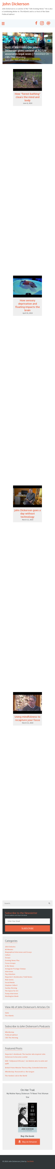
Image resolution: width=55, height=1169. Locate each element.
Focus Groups (10, 963)
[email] (27, 921)
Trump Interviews (11, 993)
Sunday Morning (11, 988)
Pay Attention (10, 974)
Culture (7, 955)
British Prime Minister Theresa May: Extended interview (26, 1067)
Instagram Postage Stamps (15, 969)
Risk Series (9, 980)
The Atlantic (9, 1015)
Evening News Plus (12, 960)
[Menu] (3, 23)
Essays (7, 957)
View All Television (22, 60)
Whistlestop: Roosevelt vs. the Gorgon (19, 1071)
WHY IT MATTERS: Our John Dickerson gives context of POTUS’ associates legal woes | (27, 52)
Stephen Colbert (11, 985)
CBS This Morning (11, 1037)
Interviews (9, 971)
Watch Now (9, 60)
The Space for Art (11, 991)
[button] (27, 928)
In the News (9, 966)
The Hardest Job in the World (16, 1076)
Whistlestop (9, 1032)
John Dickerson (16, 3)
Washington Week (11, 996)
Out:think (30, 1161)
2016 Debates (10, 947)
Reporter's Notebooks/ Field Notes (18, 977)
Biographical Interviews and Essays (18, 952)
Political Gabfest (11, 1035)
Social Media (10, 982)
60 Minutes (9, 949)
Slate (7, 1013)
